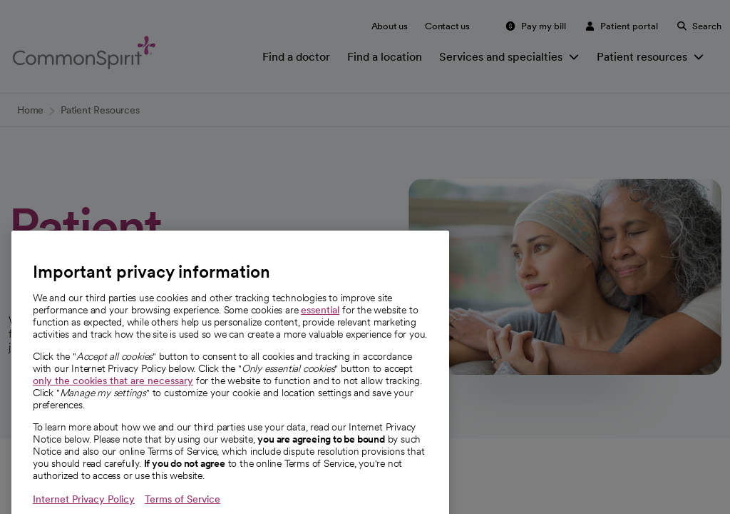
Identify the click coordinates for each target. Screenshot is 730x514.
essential (320, 333)
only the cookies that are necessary (113, 404)
